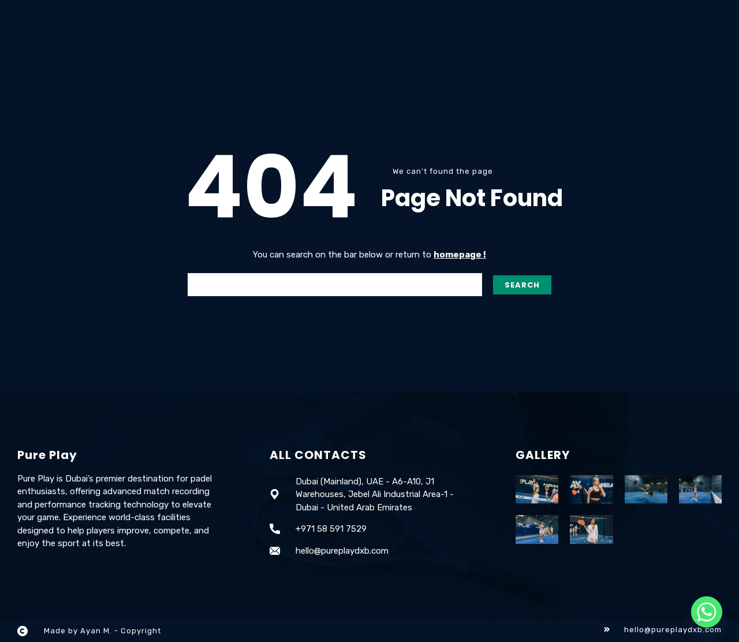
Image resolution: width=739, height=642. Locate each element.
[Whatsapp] (706, 612)
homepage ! (460, 254)
